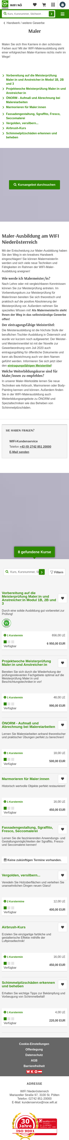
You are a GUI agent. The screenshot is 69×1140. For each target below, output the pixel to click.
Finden (51, 14)
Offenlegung (34, 1049)
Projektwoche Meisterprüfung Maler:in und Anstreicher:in (26, 663)
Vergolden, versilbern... (22, 123)
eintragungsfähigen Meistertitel (29, 365)
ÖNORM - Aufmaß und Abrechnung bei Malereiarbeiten (28, 725)
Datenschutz (34, 1055)
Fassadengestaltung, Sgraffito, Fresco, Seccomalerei (27, 829)
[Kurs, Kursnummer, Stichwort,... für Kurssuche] (25, 572)
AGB (34, 1060)
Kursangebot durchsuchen (34, 184)
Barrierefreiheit (34, 1066)
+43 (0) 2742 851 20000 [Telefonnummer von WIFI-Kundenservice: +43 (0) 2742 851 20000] (35, 446)
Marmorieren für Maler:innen (26, 107)
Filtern (56, 572)
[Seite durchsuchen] (28, 14)
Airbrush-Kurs (16, 128)
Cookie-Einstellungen (34, 1043)
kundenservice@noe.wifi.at (39, 1102)
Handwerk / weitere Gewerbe (26, 23)
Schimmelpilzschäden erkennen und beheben (28, 984)
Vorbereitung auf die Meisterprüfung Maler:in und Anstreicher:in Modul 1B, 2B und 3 (35, 79)
